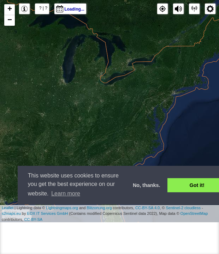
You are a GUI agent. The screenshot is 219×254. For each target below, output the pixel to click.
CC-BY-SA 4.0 (147, 208)
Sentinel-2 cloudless (183, 208)
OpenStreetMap (194, 213)
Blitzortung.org (99, 208)
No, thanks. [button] (146, 185)
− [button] (9, 20)
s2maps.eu (11, 213)
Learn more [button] (65, 193)
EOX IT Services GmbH (47, 213)
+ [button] (9, 9)
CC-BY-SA (33, 219)
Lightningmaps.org (62, 208)
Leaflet (7, 208)
